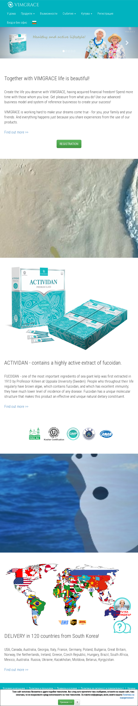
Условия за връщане (14, 688)
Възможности (48, 13)
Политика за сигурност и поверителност (102, 688)
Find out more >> (16, 132)
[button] (34, 22)
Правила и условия (67, 688)
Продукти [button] (28, 13)
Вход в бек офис (17, 22)
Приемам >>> (66, 702)
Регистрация (105, 13)
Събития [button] (69, 13)
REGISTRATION (69, 144)
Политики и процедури (41, 688)
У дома (11, 13)
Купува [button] (86, 13)
